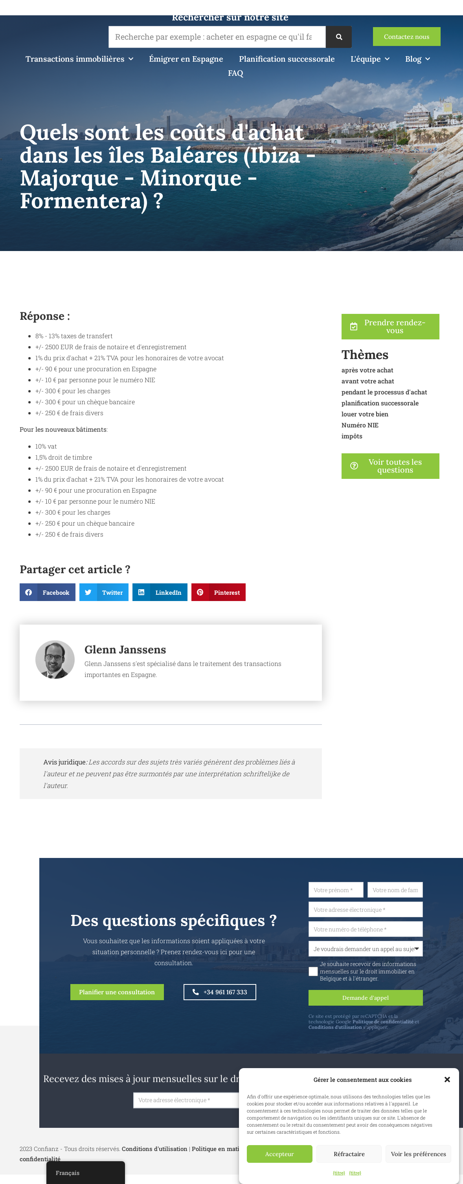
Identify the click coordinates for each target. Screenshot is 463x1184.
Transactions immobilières (79, 59)
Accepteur (279, 1154)
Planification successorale (287, 59)
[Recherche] (339, 37)
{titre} (339, 1172)
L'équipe (370, 59)
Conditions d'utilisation (357, 1032)
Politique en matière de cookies (235, 1155)
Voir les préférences (418, 1154)
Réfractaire (349, 1154)
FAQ (235, 73)
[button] (447, 1079)
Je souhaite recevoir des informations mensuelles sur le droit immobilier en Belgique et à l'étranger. (390, 974)
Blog (417, 59)
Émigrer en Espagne (186, 59)
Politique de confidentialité (404, 1026)
